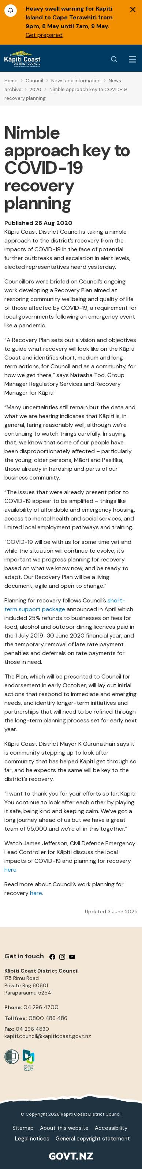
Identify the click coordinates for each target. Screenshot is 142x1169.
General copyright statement (93, 1138)
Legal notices (32, 1138)
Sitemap (23, 1128)
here (10, 869)
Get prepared (44, 35)
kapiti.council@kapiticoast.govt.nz (47, 1036)
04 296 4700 (41, 1007)
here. (36, 893)
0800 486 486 (48, 1018)
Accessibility (111, 1128)
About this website (64, 1128)
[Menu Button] (132, 59)
